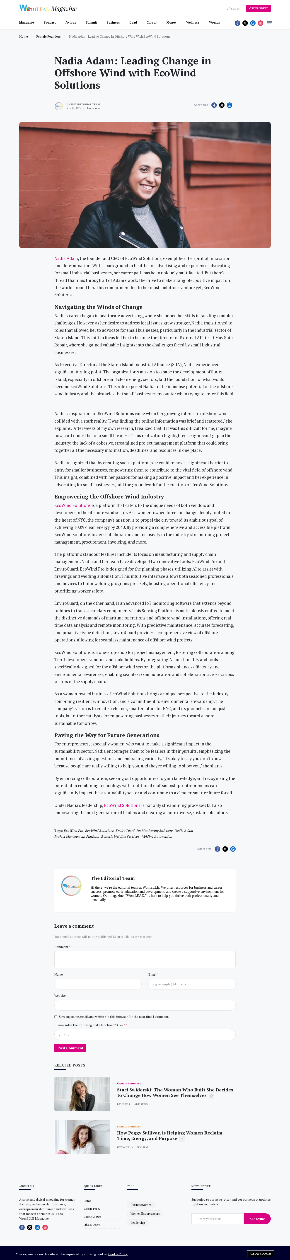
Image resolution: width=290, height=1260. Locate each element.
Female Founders (48, 36)
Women (214, 22)
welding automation (156, 836)
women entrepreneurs (145, 1214)
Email (152, 974)
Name (58, 974)
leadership (137, 1223)
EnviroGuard (125, 830)
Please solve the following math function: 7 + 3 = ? (90, 1025)
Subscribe (257, 1218)
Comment (61, 947)
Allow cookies (261, 1253)
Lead (133, 22)
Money (171, 22)
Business (113, 22)
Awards (70, 22)
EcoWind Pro (73, 830)
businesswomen (141, 1205)
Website (60, 995)
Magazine (26, 22)
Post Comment (70, 1047)
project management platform (76, 836)
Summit (91, 22)
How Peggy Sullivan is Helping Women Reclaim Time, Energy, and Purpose (169, 1135)
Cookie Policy (118, 1254)
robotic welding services (120, 836)
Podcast (50, 22)
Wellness (192, 22)
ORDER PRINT (258, 8)
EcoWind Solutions (99, 830)
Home (23, 36)
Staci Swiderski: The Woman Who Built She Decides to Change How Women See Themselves (175, 1092)
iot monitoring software (154, 830)
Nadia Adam (183, 830)
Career (152, 22)
